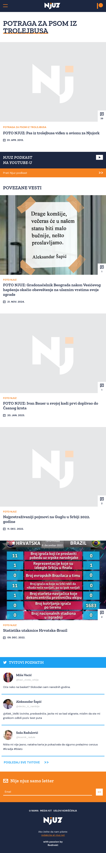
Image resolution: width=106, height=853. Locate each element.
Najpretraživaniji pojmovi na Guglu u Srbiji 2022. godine (46, 519)
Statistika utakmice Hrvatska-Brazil (35, 630)
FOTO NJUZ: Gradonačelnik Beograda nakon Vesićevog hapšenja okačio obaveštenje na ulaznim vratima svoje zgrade (52, 289)
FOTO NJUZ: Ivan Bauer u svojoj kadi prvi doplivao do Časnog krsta (50, 405)
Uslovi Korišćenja (65, 810)
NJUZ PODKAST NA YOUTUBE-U (17, 160)
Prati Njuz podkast (15, 172)
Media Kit (46, 810)
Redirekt (53, 845)
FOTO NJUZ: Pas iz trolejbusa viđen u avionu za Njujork (51, 132)
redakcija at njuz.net (53, 835)
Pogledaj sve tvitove (22, 762)
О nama (34, 810)
